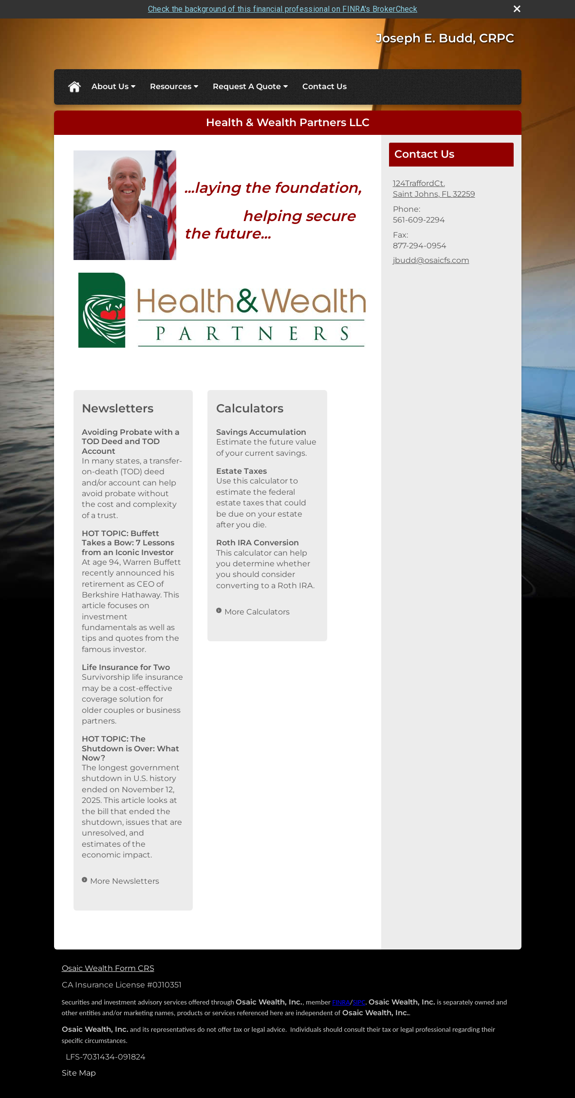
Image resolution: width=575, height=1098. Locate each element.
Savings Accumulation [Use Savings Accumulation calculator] (261, 432)
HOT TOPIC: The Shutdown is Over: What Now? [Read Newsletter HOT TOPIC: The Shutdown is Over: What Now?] (130, 748)
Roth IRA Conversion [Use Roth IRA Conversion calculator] (257, 542)
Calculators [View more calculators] (249, 408)
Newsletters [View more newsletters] (117, 408)
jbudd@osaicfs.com (431, 260)
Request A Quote (247, 86)
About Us (110, 86)
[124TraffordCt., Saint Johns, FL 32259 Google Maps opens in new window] (434, 189)
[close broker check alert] (517, 9)
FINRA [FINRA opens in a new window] (341, 1001)
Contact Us (324, 86)
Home (74, 86)
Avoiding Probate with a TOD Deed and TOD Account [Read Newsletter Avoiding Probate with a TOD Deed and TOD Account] (131, 441)
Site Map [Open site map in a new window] (79, 1072)
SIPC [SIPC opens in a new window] (358, 1001)
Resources (170, 86)
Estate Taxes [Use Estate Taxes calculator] (241, 471)
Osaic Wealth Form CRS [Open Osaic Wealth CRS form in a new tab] (108, 968)
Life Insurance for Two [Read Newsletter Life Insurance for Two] (126, 667)
